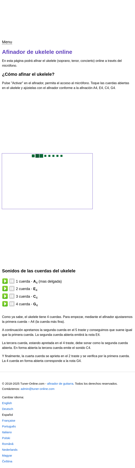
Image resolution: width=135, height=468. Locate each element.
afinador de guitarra (60, 383)
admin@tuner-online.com (38, 388)
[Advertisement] (67, 122)
